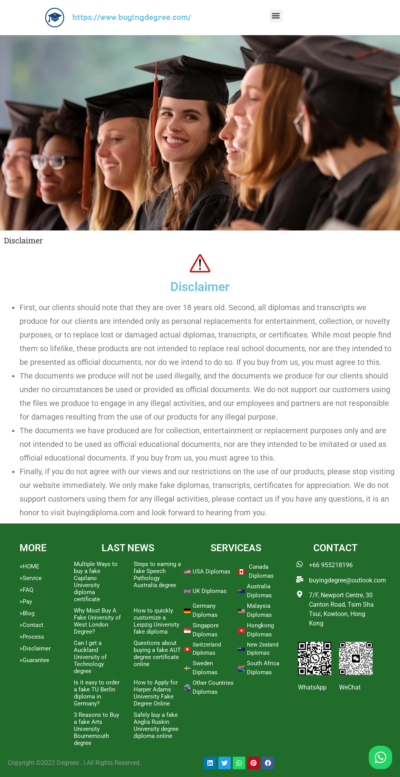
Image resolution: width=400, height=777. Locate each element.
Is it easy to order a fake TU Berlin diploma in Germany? (97, 693)
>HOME (29, 566)
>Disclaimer (35, 648)
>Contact (31, 625)
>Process (32, 636)
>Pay (26, 601)
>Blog (27, 613)
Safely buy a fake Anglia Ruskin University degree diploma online (156, 725)
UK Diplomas (210, 591)
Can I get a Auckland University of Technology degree (90, 657)
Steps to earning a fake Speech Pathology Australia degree (157, 575)
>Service (31, 578)
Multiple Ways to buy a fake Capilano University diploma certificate (96, 582)
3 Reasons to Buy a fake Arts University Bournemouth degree (96, 729)
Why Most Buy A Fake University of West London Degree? (97, 621)
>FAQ (26, 589)
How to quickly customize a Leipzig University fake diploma (156, 621)
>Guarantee (34, 660)
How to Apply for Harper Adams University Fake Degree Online (156, 693)
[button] (276, 15)
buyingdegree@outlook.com (347, 580)
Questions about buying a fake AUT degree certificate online (157, 653)
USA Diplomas (211, 571)
